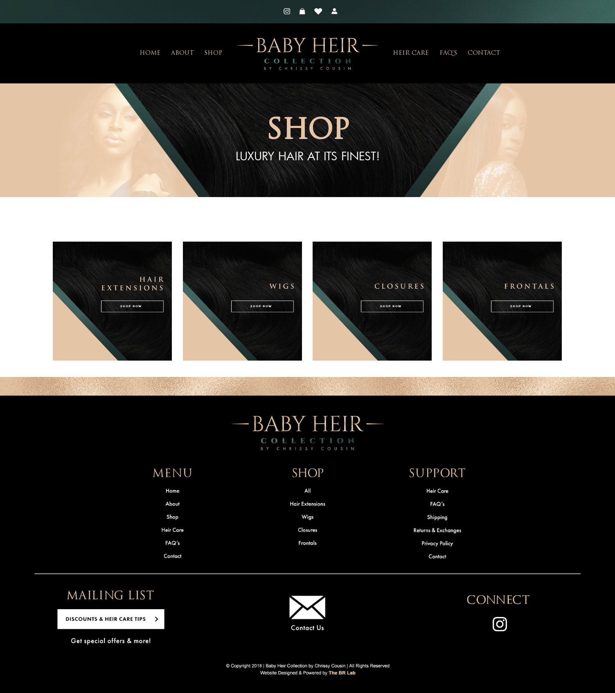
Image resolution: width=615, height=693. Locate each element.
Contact (484, 53)
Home (150, 53)
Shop (213, 53)
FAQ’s (448, 53)
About (182, 53)
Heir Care (411, 53)
